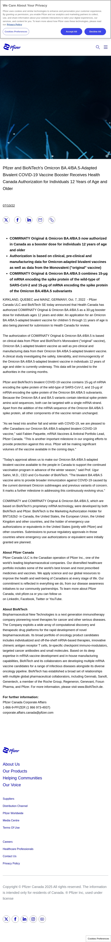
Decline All (95, 31)
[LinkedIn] (29, 219)
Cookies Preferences (98, 938)
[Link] (51, 219)
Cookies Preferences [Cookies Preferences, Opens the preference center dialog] (16, 31)
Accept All (71, 31)
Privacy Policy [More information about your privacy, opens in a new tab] (14, 24)
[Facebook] (17, 219)
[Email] (40, 219)
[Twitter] (6, 219)
